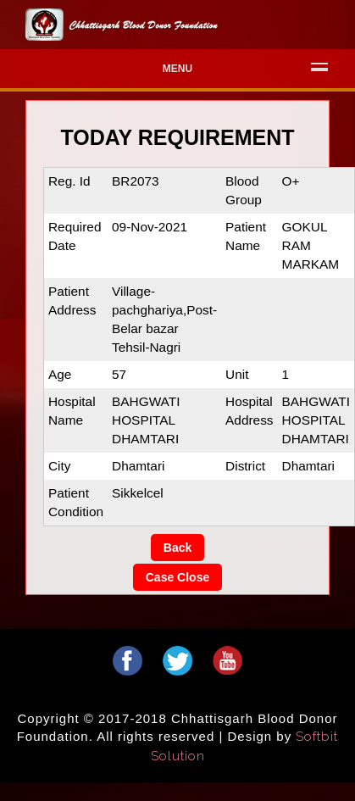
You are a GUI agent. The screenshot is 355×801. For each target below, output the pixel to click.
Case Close (177, 577)
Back (177, 547)
